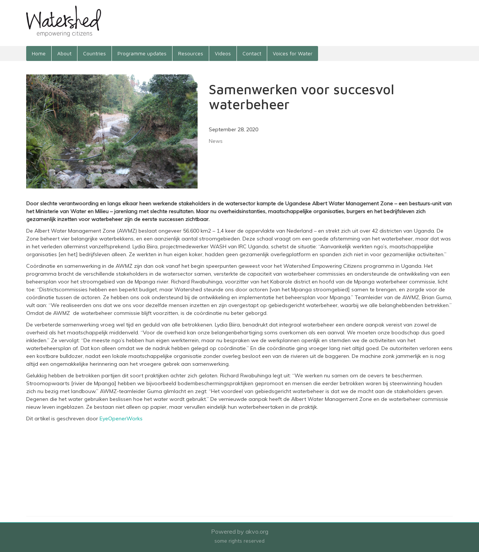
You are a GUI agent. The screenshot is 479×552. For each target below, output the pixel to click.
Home (39, 53)
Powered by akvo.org (239, 531)
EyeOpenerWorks (121, 418)
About (64, 53)
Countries (94, 53)
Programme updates (142, 53)
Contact (251, 53)
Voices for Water (292, 53)
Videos (223, 53)
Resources (190, 53)
